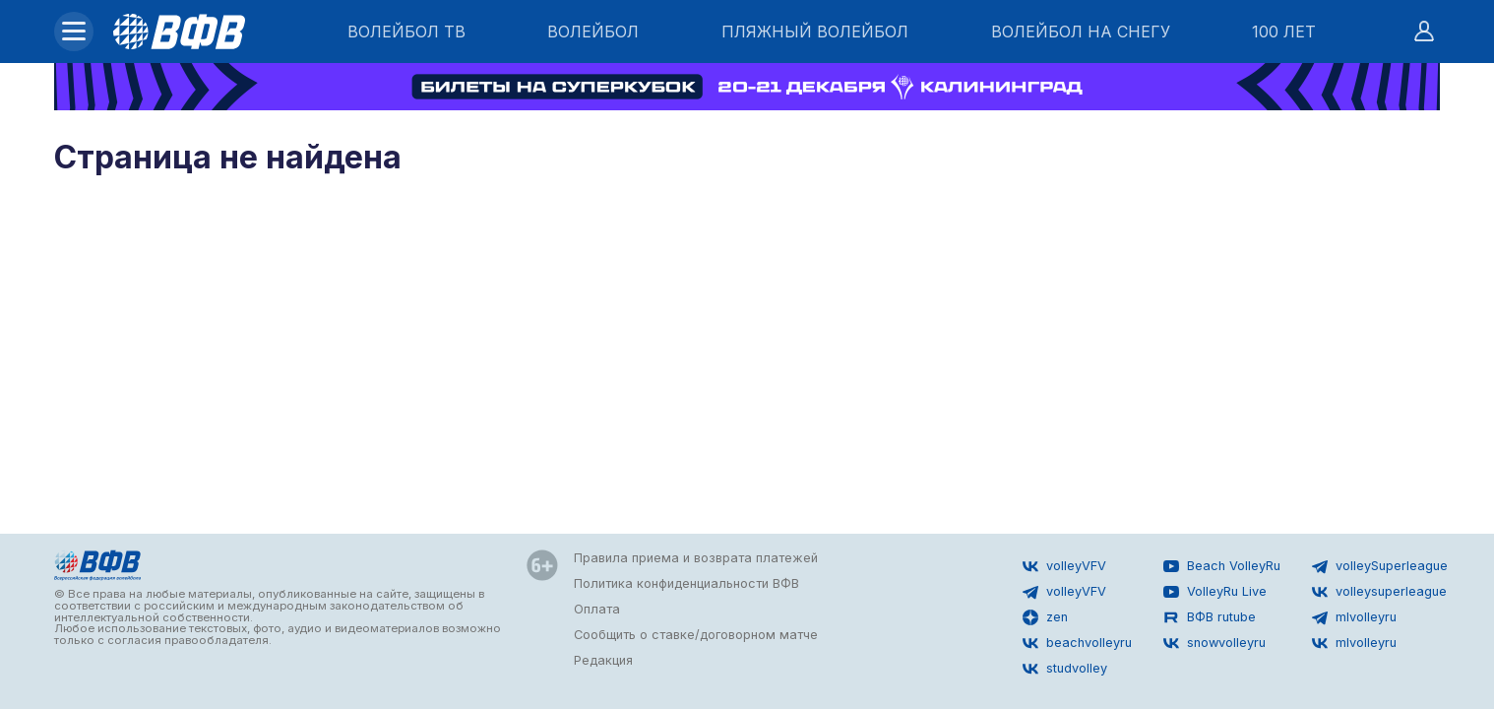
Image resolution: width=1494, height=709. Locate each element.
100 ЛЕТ (1284, 31)
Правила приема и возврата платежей (696, 557)
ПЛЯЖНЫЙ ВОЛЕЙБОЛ (814, 31)
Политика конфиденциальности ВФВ (686, 583)
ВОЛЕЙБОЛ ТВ (406, 31)
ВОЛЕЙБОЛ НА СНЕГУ (1080, 31)
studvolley (1065, 669)
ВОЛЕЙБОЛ (593, 31)
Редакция (603, 660)
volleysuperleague (1379, 592)
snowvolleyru (1214, 643)
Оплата (597, 609)
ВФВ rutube (1209, 617)
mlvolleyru (1354, 617)
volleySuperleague (1380, 566)
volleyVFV (1064, 566)
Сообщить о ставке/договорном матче (696, 634)
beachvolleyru (1077, 643)
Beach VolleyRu (1221, 566)
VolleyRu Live (1215, 592)
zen (1045, 617)
